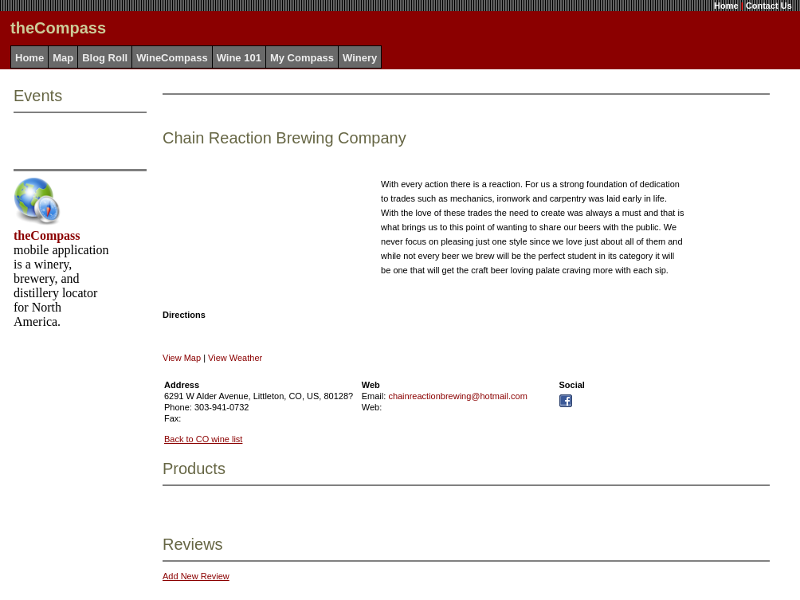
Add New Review (196, 576)
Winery (360, 58)
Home (726, 5)
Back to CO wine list (203, 439)
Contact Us (769, 5)
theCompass (47, 235)
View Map (182, 358)
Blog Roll (104, 58)
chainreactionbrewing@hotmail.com (457, 396)
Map (63, 58)
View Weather (235, 358)
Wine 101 (239, 58)
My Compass (302, 58)
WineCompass (171, 58)
